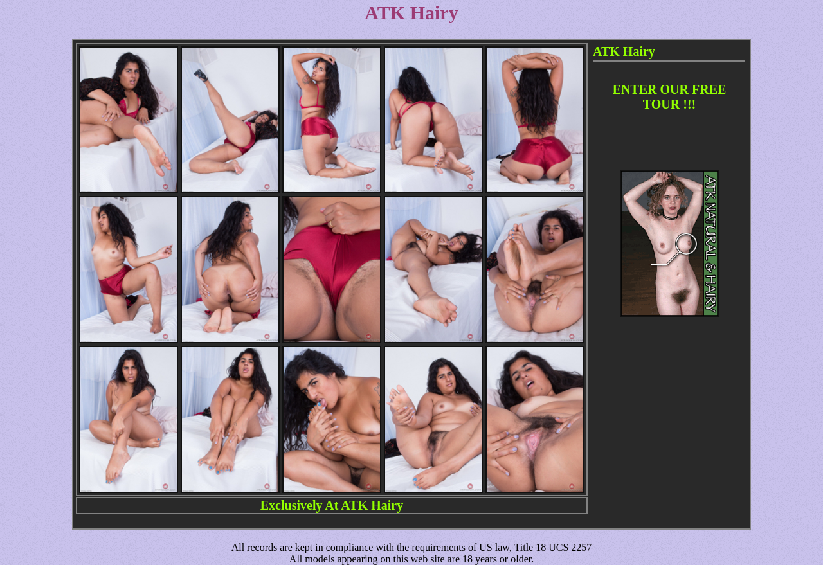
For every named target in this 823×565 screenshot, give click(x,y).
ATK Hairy (372, 505)
